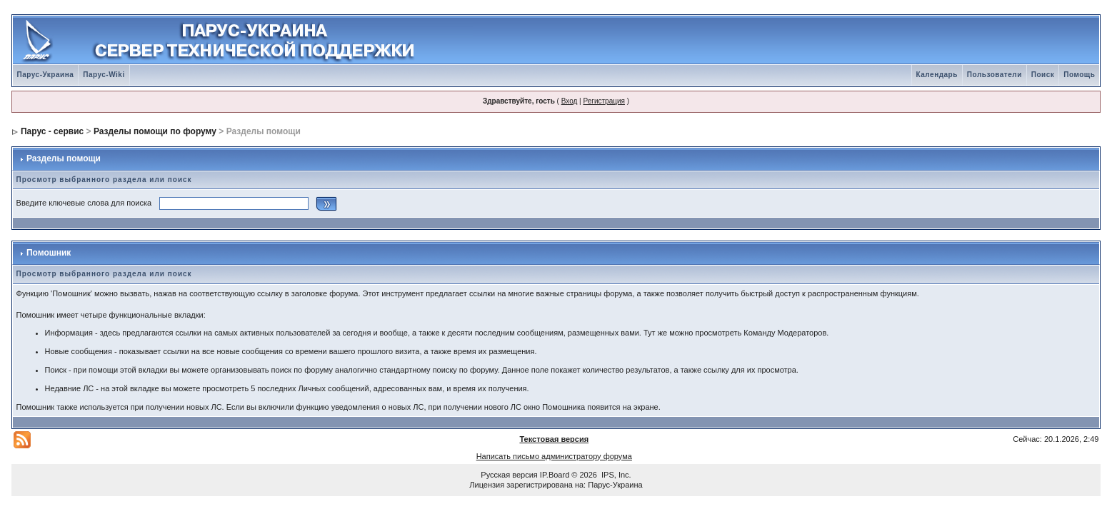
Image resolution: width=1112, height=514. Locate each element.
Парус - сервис (52, 131)
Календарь (937, 75)
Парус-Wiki (103, 75)
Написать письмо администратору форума (554, 456)
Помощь (1079, 75)
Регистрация (603, 101)
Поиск (1043, 75)
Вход (569, 101)
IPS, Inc (615, 474)
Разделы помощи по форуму (155, 131)
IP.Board (554, 474)
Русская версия (509, 474)
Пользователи (994, 75)
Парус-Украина (45, 75)
